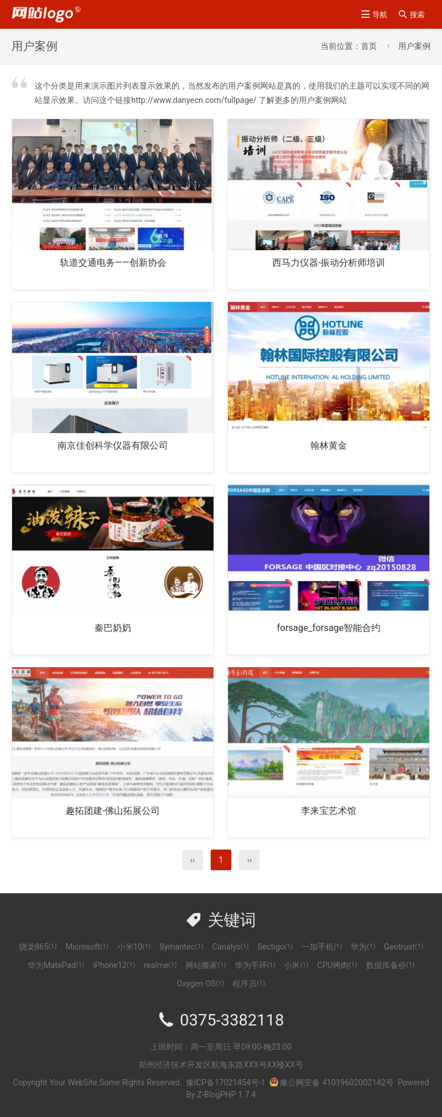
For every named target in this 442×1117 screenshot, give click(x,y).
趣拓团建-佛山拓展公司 (113, 810)
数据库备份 (390, 965)
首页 (369, 46)
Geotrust (403, 946)
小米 (296, 965)
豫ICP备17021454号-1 (225, 1082)
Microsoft (87, 946)
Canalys (230, 946)
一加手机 (322, 946)
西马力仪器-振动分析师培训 (328, 262)
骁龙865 (38, 946)
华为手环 (255, 965)
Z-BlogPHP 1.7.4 (226, 1094)
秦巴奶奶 (112, 627)
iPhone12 (114, 965)
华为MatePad (56, 965)
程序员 (249, 983)
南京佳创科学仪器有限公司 (113, 445)
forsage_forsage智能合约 (328, 627)
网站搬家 (205, 965)
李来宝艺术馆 (328, 810)
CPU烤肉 (337, 965)
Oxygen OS (200, 983)
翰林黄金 (328, 445)
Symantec (181, 946)
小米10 (134, 946)
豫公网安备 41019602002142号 (331, 1082)
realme (160, 965)
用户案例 (414, 46)
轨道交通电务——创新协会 (113, 262)
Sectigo (275, 946)
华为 (362, 946)
